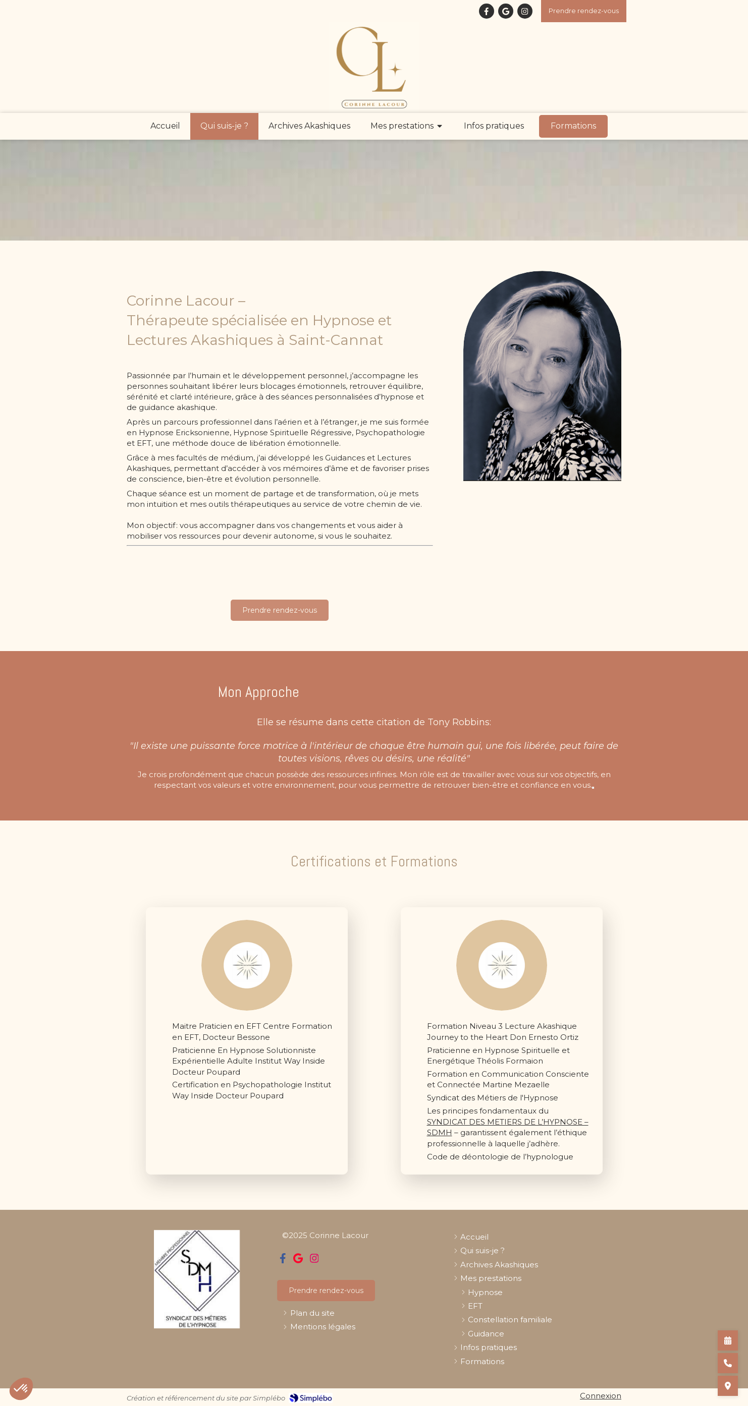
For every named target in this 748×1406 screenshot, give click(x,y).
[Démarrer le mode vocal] (593, 788)
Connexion (600, 1395)
